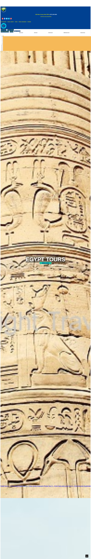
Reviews (29, 21)
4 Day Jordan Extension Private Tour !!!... (42, 486)
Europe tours (50, 32)
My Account (3, 21)
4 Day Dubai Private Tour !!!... (21, 486)
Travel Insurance (22, 21)
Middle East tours (66, 32)
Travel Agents (10, 21)
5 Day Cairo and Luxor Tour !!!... (65, 486)
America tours (82, 32)
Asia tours (35, 32)
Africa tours (21, 32)
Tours (16, 21)
